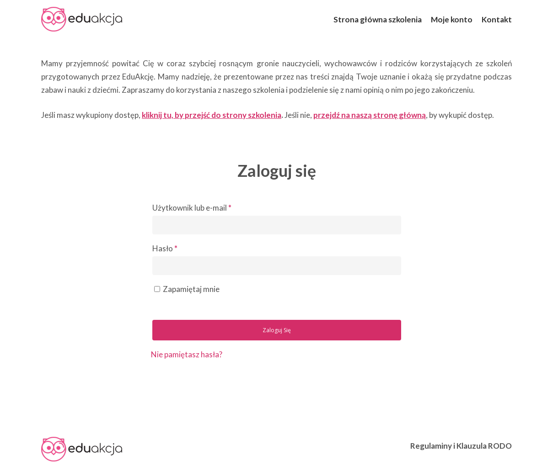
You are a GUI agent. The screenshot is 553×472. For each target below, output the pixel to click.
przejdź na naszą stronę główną (369, 115)
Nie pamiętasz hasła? (186, 354)
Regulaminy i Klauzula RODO (461, 446)
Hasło (164, 248)
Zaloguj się (277, 330)
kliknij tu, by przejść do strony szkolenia (211, 115)
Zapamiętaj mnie (191, 289)
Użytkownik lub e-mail (191, 207)
